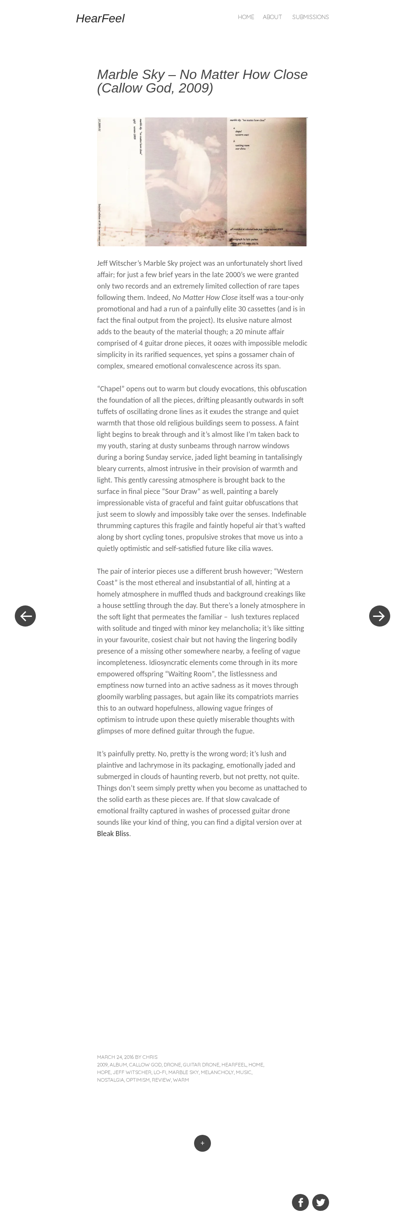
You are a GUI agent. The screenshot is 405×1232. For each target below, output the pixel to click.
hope (104, 1072)
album (118, 1064)
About (272, 17)
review (161, 1080)
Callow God (145, 1064)
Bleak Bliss (113, 833)
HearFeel (100, 18)
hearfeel (233, 1064)
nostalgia (110, 1080)
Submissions (310, 17)
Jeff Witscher (132, 1072)
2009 (102, 1064)
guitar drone (201, 1064)
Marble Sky (183, 1072)
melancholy (217, 1072)
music (243, 1072)
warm (181, 1080)
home (255, 1064)
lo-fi (160, 1072)
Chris (150, 1057)
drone (172, 1064)
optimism (138, 1080)
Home (246, 17)
